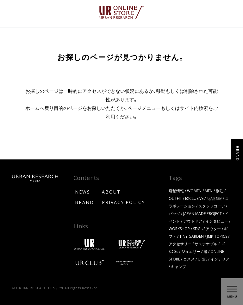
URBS (202, 259)
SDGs (197, 228)
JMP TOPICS (217, 236)
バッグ (174, 213)
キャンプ (178, 266)
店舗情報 (176, 191)
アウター (213, 228)
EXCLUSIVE (194, 198)
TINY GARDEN (191, 236)
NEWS (82, 191)
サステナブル (206, 244)
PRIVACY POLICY (123, 202)
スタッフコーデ (211, 206)
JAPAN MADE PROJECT (202, 213)
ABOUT (111, 191)
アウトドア (192, 221)
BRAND (84, 202)
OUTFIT (175, 198)
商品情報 (214, 198)
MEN (209, 191)
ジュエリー (190, 251)
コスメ (189, 259)
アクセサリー (180, 244)
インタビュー (216, 221)
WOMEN (194, 191)
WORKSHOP (179, 228)
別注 (219, 191)
